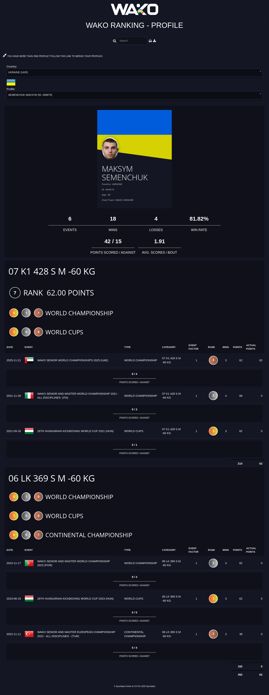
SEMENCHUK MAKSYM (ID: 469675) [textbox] (30, 94)
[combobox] (134, 73)
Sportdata (150, 689)
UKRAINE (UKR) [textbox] (18, 72)
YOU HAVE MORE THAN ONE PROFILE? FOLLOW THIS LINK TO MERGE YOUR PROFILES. (53, 56)
